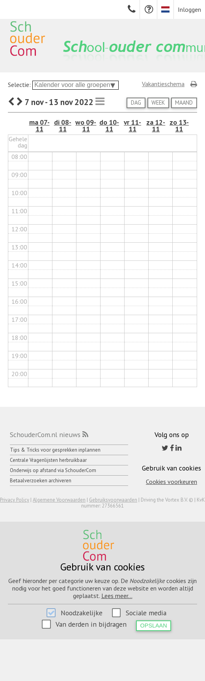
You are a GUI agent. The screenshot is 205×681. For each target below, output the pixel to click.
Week (158, 102)
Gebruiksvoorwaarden (113, 499)
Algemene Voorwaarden (59, 499)
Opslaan (153, 625)
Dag (136, 102)
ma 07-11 (39, 126)
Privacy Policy (14, 499)
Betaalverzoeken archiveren (40, 480)
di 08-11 (62, 126)
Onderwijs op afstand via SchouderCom (53, 470)
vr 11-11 (132, 126)
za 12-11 (155, 126)
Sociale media (146, 612)
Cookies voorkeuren (171, 481)
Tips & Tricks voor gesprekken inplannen (55, 450)
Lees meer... (116, 596)
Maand (184, 102)
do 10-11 (109, 126)
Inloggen (189, 9)
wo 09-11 (85, 126)
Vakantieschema (163, 84)
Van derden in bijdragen (91, 624)
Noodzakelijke (81, 612)
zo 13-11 (179, 126)
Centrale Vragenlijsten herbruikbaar (48, 460)
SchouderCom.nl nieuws (45, 434)
